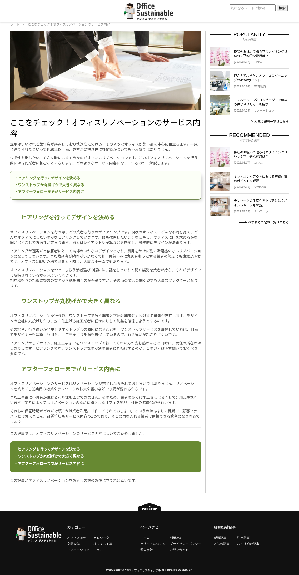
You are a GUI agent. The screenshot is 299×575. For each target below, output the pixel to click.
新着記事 (220, 537)
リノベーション (78, 549)
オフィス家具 (76, 537)
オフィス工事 (102, 543)
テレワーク (101, 537)
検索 (280, 8)
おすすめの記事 (248, 543)
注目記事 (243, 537)
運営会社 (146, 549)
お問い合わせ (179, 549)
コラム (98, 549)
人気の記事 (222, 543)
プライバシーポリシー (185, 543)
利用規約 (176, 537)
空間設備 (73, 543)
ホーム (14, 24)
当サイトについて (153, 543)
